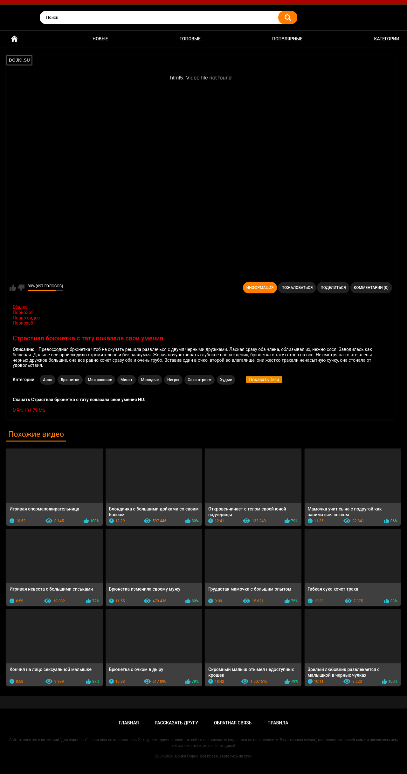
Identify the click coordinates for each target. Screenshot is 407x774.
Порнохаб (23, 322)
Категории (386, 38)
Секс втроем (199, 380)
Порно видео (26, 317)
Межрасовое (100, 380)
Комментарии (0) (371, 287)
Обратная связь (233, 722)
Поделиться (333, 287)
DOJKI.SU (19, 60)
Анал (47, 380)
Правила (277, 722)
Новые (100, 38)
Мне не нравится (21, 287)
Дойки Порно (186, 756)
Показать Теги (264, 379)
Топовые (190, 38)
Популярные (287, 38)
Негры (173, 380)
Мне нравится (13, 287)
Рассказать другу (176, 722)
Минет (127, 380)
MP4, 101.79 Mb (29, 410)
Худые (226, 380)
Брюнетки (70, 380)
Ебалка (20, 307)
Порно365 (23, 312)
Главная (14, 39)
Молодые (150, 380)
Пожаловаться (297, 287)
